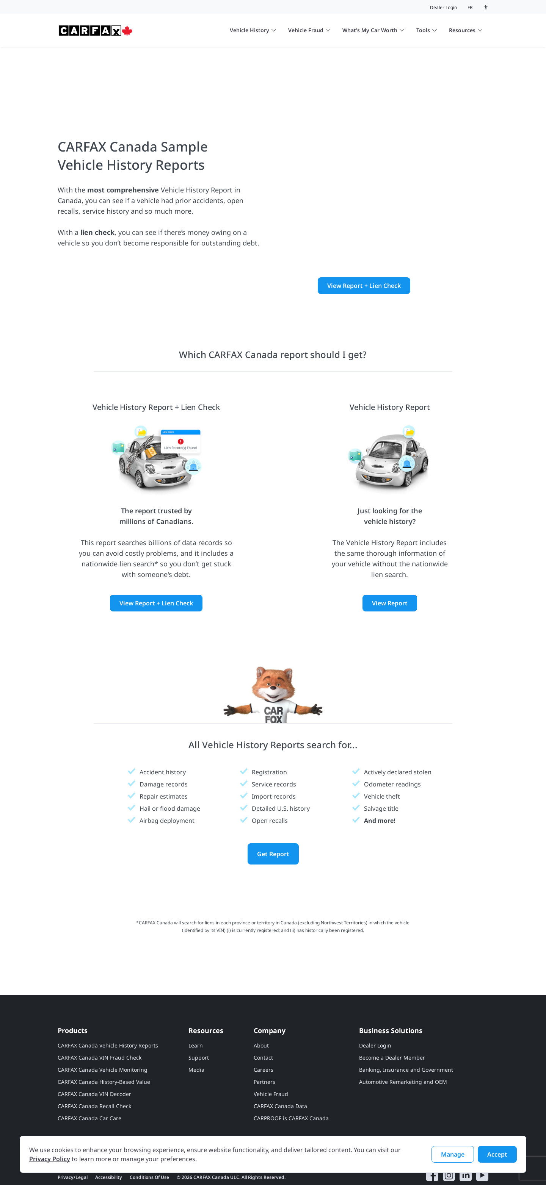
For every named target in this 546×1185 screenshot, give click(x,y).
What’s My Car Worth (373, 30)
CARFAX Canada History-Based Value (104, 1049)
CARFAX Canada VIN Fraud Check (99, 1025)
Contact (263, 1025)
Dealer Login (443, 7)
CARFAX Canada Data (280, 1073)
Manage (452, 1154)
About (261, 1012)
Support (198, 1025)
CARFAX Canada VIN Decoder (94, 1061)
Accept (497, 1154)
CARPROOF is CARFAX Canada (291, 1085)
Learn (195, 1012)
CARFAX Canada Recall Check (94, 1073)
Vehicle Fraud (309, 30)
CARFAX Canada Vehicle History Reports (108, 1012)
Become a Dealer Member (392, 1025)
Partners (264, 1049)
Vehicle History (253, 30)
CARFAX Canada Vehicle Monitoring (102, 1037)
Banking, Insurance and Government (406, 1037)
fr (470, 7)
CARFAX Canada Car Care (89, 1085)
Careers (263, 1037)
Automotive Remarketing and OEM (403, 1049)
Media (196, 1037)
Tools (426, 30)
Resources (465, 30)
